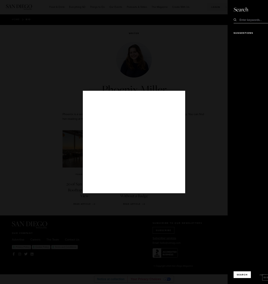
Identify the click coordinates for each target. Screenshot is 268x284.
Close (254, 9)
